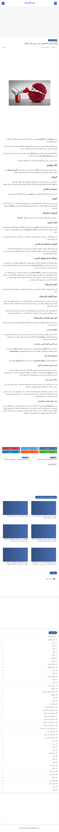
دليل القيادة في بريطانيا (49, 722)
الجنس (53, 661)
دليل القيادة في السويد (49, 713)
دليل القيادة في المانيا (49, 716)
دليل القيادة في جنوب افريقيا (47, 728)
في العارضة (29, 2)
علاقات (53, 768)
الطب (53, 670)
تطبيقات (53, 688)
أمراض (53, 643)
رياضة (53, 741)
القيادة (53, 679)
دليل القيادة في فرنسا (49, 734)
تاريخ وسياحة (51, 685)
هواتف (53, 790)
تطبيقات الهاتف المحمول (48, 692)
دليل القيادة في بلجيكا (49, 725)
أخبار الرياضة (51, 636)
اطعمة (53, 649)
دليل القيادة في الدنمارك (48, 710)
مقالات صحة (53, 40)
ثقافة (53, 701)
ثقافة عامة (52, 704)
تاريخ (53, 682)
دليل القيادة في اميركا (49, 719)
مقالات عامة (52, 783)
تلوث (53, 698)
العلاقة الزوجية (51, 676)
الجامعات (52, 658)
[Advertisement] (29, 23)
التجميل (53, 655)
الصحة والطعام (51, 667)
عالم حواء (52, 765)
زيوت (53, 744)
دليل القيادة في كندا (50, 737)
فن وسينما (52, 771)
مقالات (53, 777)
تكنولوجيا (52, 695)
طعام (53, 762)
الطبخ (53, 673)
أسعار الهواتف (51, 639)
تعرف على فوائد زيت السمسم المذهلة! (17, 516)
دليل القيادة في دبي (50, 731)
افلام (53, 652)
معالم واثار (52, 774)
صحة (53, 750)
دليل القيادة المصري (50, 707)
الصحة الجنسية (51, 664)
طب (54, 756)
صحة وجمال (52, 753)
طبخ (54, 759)
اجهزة (53, 646)
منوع (53, 787)
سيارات (53, 747)
